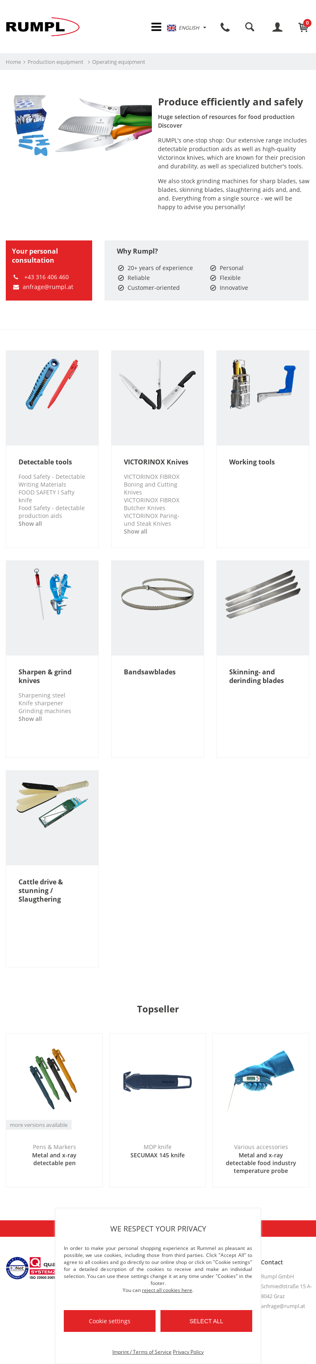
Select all (206, 1321)
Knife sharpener (41, 703)
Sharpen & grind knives (45, 676)
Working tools (252, 462)
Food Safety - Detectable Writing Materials (52, 480)
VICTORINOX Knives (156, 462)
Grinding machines (45, 711)
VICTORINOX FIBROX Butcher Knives (151, 504)
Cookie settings (109, 1321)
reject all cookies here (167, 1290)
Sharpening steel (42, 695)
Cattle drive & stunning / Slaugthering (41, 891)
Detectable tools (45, 462)
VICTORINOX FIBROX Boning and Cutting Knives (151, 484)
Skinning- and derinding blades (256, 676)
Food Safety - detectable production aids (52, 512)
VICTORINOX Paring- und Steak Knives (151, 519)
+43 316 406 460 (40, 277)
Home (13, 61)
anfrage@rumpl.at (42, 287)
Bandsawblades (150, 672)
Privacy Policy (188, 1351)
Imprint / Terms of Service (142, 1351)
